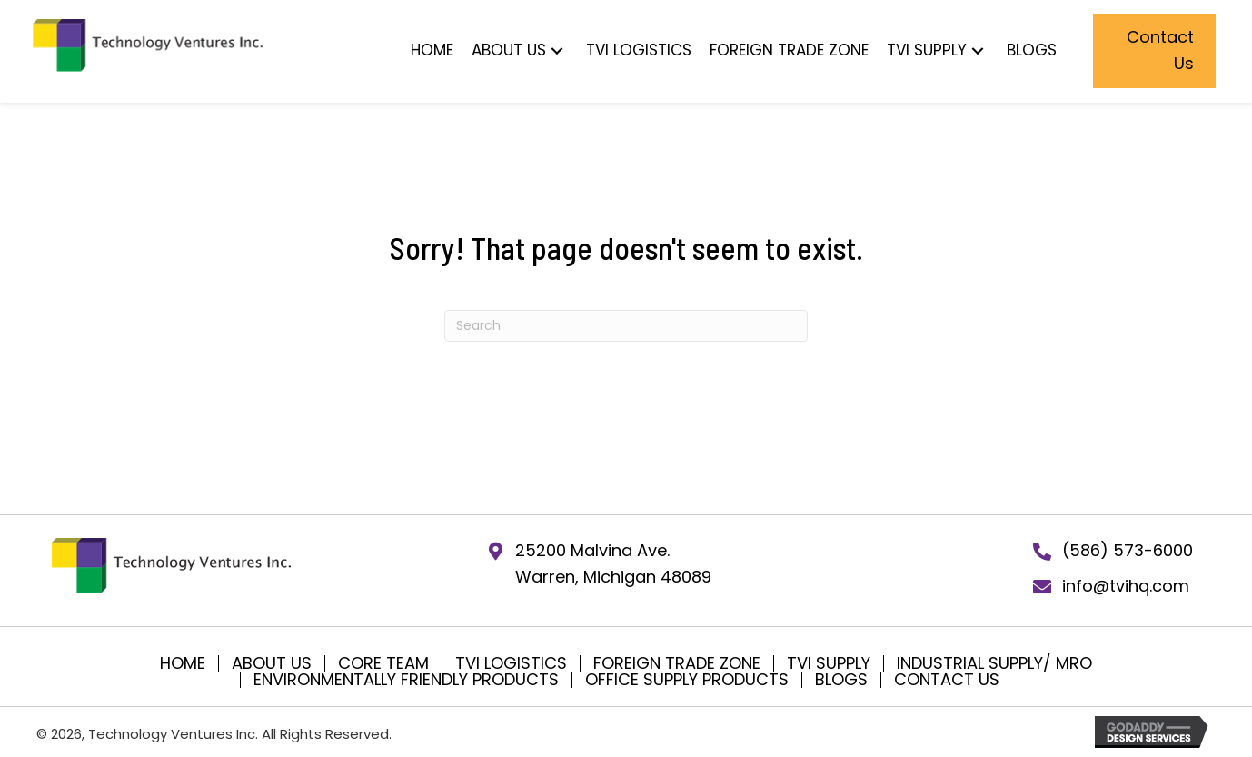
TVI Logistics (511, 663)
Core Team (383, 663)
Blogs (841, 680)
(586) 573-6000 (1127, 550)
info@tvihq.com (1125, 585)
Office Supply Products (687, 680)
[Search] (626, 326)
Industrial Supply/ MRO (994, 663)
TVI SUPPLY (828, 663)
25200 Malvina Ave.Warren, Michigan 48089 (613, 563)
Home (182, 663)
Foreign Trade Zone (676, 663)
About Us (272, 663)
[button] (557, 50)
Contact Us (946, 680)
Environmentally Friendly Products (406, 680)
